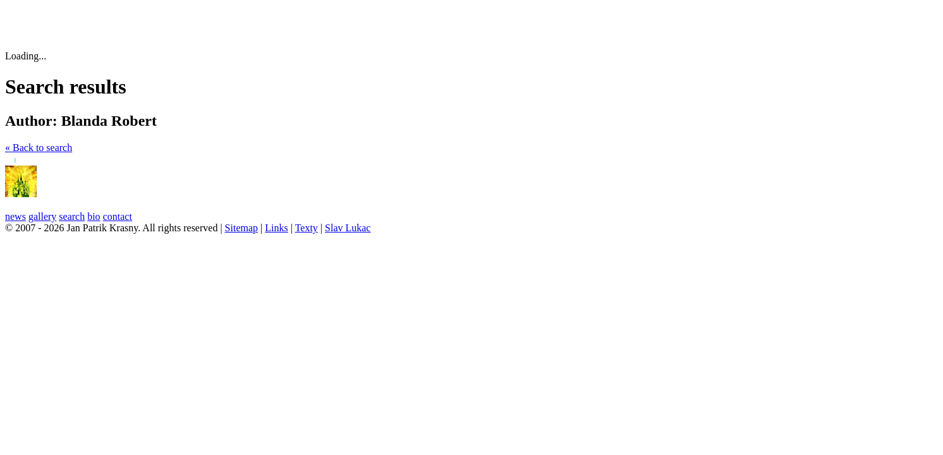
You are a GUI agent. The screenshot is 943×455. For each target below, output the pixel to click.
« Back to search (38, 147)
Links (276, 227)
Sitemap (241, 227)
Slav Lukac (347, 227)
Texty (306, 227)
